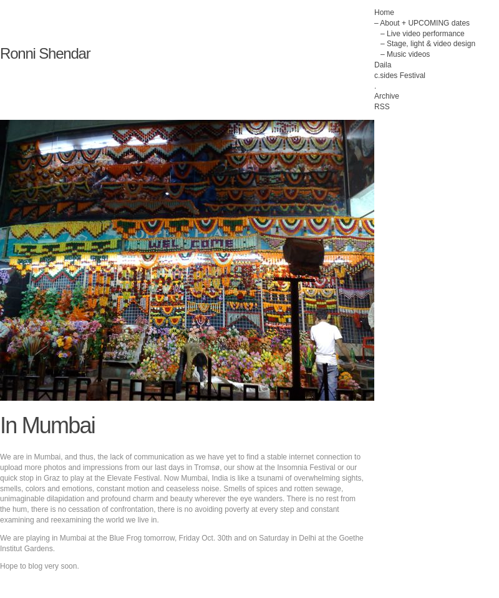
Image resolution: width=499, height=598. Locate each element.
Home (384, 12)
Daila (382, 65)
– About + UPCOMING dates (422, 23)
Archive (386, 96)
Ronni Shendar (45, 53)
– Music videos (405, 54)
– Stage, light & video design (427, 43)
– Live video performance (422, 33)
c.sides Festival (399, 75)
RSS (382, 106)
